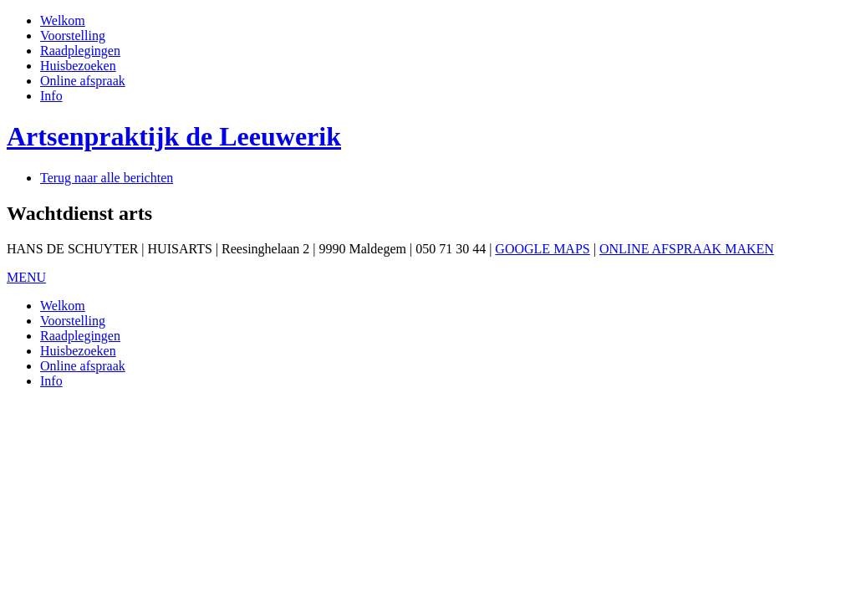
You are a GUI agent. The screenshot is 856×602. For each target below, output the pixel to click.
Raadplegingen (80, 50)
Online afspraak (82, 81)
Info (51, 96)
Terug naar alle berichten (106, 178)
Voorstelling (72, 35)
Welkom (62, 20)
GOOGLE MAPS (542, 249)
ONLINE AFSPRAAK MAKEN (686, 249)
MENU (26, 277)
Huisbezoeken (78, 66)
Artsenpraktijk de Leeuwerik (174, 136)
